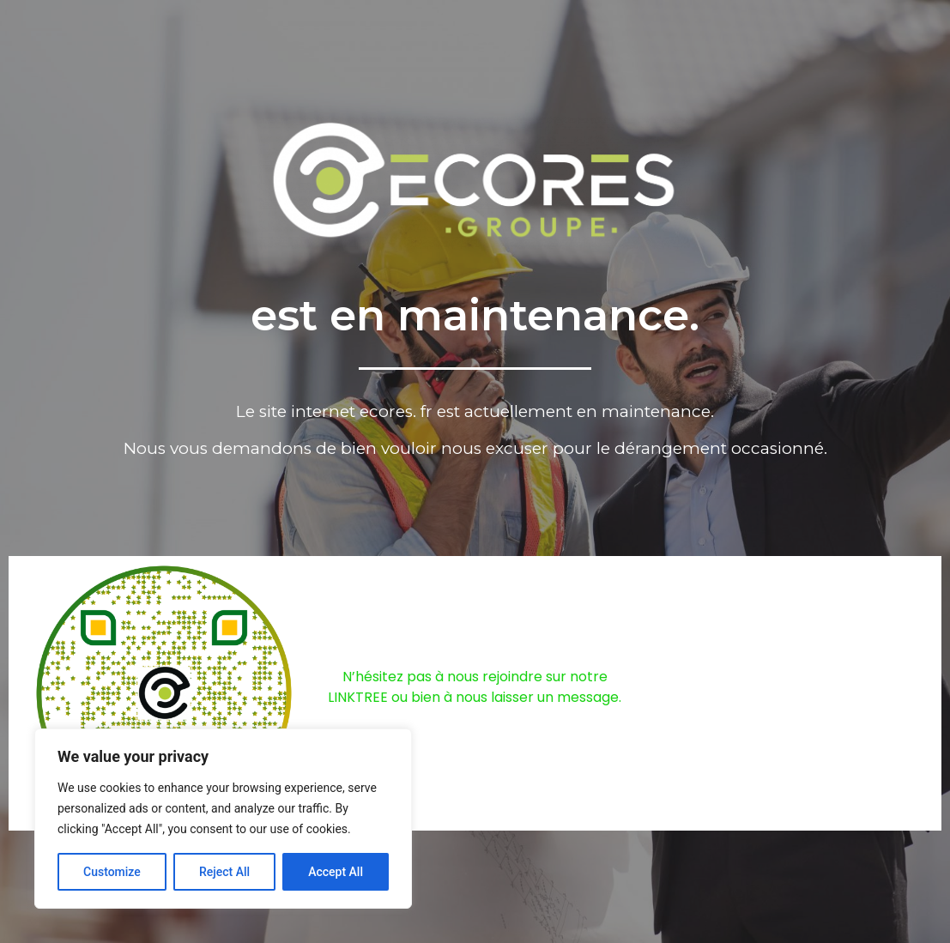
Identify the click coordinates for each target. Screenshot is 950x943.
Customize (112, 872)
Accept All (335, 872)
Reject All (224, 872)
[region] (223, 818)
